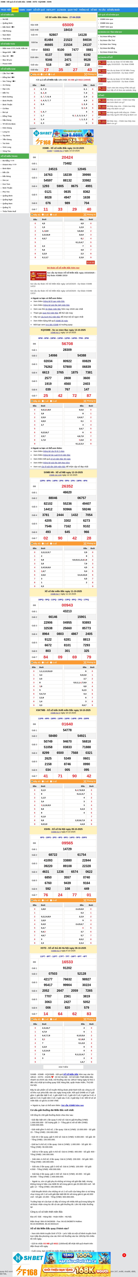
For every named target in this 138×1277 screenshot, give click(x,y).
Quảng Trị (7, 207)
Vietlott (51, 10)
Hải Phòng (7, 31)
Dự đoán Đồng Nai (107, 36)
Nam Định (7, 35)
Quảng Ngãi (7, 200)
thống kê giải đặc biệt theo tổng (56, 463)
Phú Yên (6, 192)
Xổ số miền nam (8, 69)
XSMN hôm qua (106, 19)
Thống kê (84, 10)
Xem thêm (63, 1067)
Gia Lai (5, 180)
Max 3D (6, 56)
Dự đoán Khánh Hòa (108, 52)
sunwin (33, 128)
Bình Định (7, 168)
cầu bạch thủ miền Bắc (50, 317)
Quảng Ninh (7, 23)
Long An (6, 132)
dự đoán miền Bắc (53, 309)
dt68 (133, 1271)
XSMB (15, 10)
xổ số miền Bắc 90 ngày (60, 459)
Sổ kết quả (39, 10)
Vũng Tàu (7, 151)
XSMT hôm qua (106, 27)
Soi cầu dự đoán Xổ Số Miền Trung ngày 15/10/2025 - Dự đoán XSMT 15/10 (116, 72)
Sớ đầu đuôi (113, 10)
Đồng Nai (6, 77)
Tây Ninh (6, 136)
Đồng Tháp (7, 116)
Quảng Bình (7, 196)
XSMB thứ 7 (55, 594)
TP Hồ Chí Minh (9, 124)
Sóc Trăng (7, 81)
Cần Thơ (6, 73)
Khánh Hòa (7, 165)
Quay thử (72, 10)
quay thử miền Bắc (50, 313)
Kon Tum (6, 184)
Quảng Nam (7, 204)
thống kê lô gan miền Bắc (54, 301)
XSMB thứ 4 (56, 951)
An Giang (6, 85)
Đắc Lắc (6, 172)
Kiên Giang (7, 128)
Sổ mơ (94, 10)
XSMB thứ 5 (56, 832)
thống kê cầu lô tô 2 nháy (53, 451)
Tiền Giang (7, 139)
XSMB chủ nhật (55, 475)
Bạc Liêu (6, 89)
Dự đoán (61, 10)
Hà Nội (5, 19)
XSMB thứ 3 (59, 151)
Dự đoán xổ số (105, 57)
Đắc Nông (7, 176)
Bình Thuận (7, 105)
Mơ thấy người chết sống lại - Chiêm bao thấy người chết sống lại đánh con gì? (117, 114)
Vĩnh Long (7, 147)
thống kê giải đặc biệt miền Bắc (56, 305)
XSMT (29, 10)
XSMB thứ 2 (55, 333)
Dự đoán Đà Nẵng (107, 48)
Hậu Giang (7, 120)
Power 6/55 (7, 64)
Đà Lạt (5, 112)
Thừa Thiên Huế (9, 211)
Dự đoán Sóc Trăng (108, 44)
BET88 (3, 1274)
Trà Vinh (6, 143)
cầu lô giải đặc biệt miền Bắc (53, 467)
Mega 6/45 (7, 52)
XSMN (22, 10)
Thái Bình (7, 39)
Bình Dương (8, 97)
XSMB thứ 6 (55, 713)
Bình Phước (7, 101)
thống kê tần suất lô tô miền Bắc (56, 455)
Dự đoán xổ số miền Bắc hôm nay (63, 268)
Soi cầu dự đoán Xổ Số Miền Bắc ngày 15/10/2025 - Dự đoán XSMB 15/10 (116, 64)
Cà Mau (6, 108)
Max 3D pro (7, 60)
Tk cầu (102, 10)
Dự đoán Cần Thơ (107, 40)
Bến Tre (6, 93)
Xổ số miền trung (9, 156)
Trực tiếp (6, 10)
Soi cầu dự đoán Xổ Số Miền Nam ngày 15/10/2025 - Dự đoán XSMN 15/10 (116, 81)
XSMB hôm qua (106, 23)
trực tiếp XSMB (52, 325)
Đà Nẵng (6, 161)
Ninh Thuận (7, 188)
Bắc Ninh (6, 27)
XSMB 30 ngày (61, 321)
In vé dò (90, 262)
